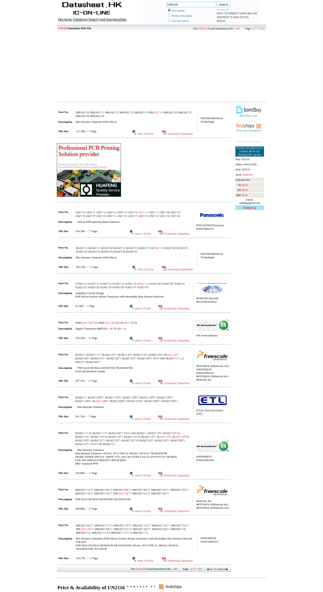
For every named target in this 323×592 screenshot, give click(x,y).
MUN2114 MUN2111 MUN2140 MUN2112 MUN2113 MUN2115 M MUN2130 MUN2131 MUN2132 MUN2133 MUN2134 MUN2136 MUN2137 (132, 249)
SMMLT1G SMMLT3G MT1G (106, 322)
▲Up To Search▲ (217, 569)
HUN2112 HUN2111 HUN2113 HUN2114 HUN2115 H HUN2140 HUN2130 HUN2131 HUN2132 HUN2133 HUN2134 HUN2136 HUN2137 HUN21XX (130, 285)
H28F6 (243, 13)
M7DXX (221, 21)
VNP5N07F (223, 17)
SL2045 (234, 17)
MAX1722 (222, 13)
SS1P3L (244, 17)
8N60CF (233, 13)
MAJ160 (252, 13)
